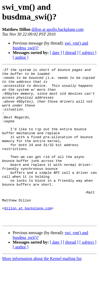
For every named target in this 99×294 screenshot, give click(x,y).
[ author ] (21, 57)
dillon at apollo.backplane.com (57, 29)
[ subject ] (87, 52)
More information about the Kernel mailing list (42, 289)
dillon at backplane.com (27, 236)
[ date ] (56, 52)
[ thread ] (70, 52)
